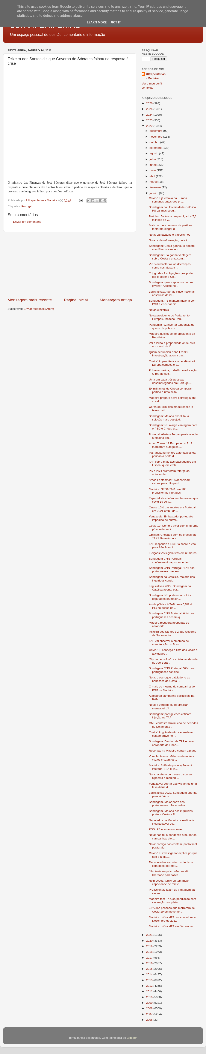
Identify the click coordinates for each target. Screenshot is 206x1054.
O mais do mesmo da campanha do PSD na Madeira (172, 688)
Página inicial (76, 300)
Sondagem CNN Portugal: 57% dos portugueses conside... (171, 670)
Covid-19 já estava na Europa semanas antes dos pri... (168, 199)
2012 (149, 985)
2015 (149, 968)
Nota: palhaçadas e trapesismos (169, 234)
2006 (149, 1019)
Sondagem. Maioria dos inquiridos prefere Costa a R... (171, 812)
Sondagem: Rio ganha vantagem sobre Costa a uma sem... (170, 256)
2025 (149, 108)
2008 (149, 1008)
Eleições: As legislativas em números (173, 553)
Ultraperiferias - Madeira (156, 76)
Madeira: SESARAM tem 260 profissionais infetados (167, 491)
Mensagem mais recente (30, 300)
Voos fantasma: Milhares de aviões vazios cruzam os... (171, 758)
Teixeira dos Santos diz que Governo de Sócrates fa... (172, 633)
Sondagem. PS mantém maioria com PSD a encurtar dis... (172, 302)
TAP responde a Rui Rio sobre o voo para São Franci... (172, 545)
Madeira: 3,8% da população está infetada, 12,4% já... (170, 767)
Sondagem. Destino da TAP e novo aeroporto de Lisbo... (171, 743)
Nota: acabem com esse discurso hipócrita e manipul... (170, 776)
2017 (149, 957)
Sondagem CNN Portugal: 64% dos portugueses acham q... (171, 615)
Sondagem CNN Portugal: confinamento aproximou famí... (171, 560)
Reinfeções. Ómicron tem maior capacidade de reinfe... (169, 882)
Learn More (97, 22)
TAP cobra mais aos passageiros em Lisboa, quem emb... (172, 463)
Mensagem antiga (116, 300)
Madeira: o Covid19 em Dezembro (171, 926)
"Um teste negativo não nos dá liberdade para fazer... (168, 873)
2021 (149, 934)
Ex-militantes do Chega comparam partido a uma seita (171, 390)
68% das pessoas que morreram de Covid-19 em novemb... (172, 909)
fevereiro (156, 187)
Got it (116, 22)
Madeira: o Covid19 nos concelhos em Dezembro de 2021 (173, 919)
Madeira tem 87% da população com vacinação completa (172, 900)
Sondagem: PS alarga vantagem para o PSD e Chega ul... (173, 426)
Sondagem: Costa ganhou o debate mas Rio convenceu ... (172, 247)
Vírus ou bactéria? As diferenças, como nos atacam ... (170, 265)
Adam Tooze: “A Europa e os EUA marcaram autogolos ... (170, 445)
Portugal (26, 206)
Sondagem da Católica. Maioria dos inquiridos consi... (172, 578)
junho (154, 164)
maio (153, 170)
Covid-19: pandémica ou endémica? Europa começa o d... (172, 363)
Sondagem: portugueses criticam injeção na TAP (170, 715)
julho (153, 159)
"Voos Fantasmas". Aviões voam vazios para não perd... (170, 481)
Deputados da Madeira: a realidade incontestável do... (171, 822)
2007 (149, 1014)
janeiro (154, 193)
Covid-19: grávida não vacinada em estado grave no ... (171, 734)
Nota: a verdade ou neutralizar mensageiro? (168, 706)
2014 (149, 974)
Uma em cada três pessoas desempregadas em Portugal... (170, 381)
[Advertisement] (70, 264)
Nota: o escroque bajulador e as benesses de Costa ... (169, 679)
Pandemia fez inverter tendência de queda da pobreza (171, 326)
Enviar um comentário (27, 221)
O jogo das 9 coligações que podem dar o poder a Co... (172, 275)
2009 (149, 1002)
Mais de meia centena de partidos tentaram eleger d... (170, 227)
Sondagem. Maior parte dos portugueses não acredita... (168, 803)
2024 (149, 114)
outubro (155, 142)
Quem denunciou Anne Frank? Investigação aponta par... (168, 353)
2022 (149, 125)
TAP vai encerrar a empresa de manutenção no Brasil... (169, 642)
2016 (149, 963)
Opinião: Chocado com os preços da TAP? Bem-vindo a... (172, 536)
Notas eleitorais (159, 309)
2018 (149, 951)
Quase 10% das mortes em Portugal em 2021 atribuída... (172, 509)
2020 (149, 940)
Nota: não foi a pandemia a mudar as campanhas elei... (173, 836)
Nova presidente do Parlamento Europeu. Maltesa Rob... (169, 317)
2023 (149, 120)
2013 (149, 980)
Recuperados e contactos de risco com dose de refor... (171, 864)
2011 (149, 991)
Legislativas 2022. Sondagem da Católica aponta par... (170, 588)
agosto (154, 153)
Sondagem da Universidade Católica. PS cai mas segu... (173, 209)
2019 (149, 946)
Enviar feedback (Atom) (39, 308)
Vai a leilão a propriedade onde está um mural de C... (172, 344)
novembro (156, 136)
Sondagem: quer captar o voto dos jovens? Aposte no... (171, 284)
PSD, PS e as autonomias (165, 829)
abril (153, 176)
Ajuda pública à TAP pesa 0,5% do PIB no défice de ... (171, 606)
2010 (149, 997)
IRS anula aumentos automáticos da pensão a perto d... (172, 454)
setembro (156, 147)
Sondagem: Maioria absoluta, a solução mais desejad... (169, 417)
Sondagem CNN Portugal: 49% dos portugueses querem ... (171, 569)
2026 (149, 103)
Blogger (132, 1037)
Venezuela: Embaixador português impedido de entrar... (171, 518)
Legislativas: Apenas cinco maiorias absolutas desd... (172, 293)
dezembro (156, 130)
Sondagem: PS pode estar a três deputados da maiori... (170, 597)
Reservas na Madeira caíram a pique (172, 750)
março (154, 181)
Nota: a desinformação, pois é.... (170, 240)
